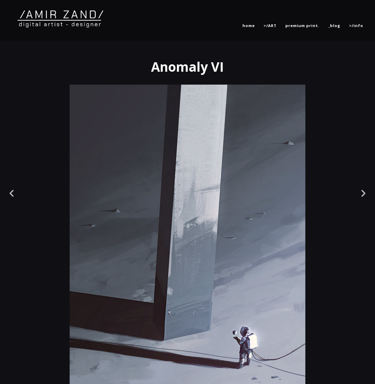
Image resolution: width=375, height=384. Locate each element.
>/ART (270, 25)
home (248, 25)
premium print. (302, 25)
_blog (334, 25)
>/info (356, 25)
